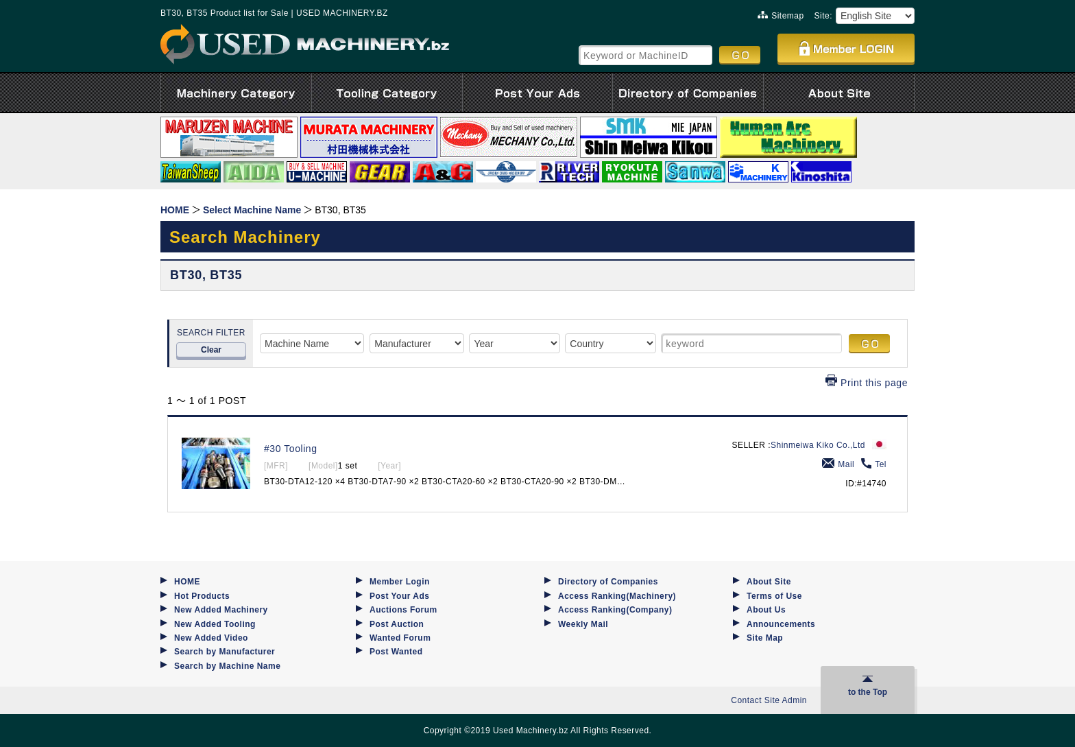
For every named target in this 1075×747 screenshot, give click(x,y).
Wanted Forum (400, 638)
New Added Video (211, 638)
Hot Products (202, 596)
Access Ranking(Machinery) (617, 596)
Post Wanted (396, 651)
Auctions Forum (403, 610)
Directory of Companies (608, 581)
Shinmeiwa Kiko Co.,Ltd (818, 445)
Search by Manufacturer (224, 651)
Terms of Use (774, 596)
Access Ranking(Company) (615, 610)
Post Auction (397, 624)
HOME (187, 581)
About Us (766, 610)
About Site (769, 581)
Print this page (866, 382)
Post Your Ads (399, 596)
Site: (823, 16)
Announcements (781, 624)
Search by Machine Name (227, 666)
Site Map (765, 638)
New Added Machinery (221, 610)
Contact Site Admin (769, 700)
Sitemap (781, 16)
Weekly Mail (583, 624)
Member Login (400, 581)
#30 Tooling (290, 448)
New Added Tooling (215, 624)
